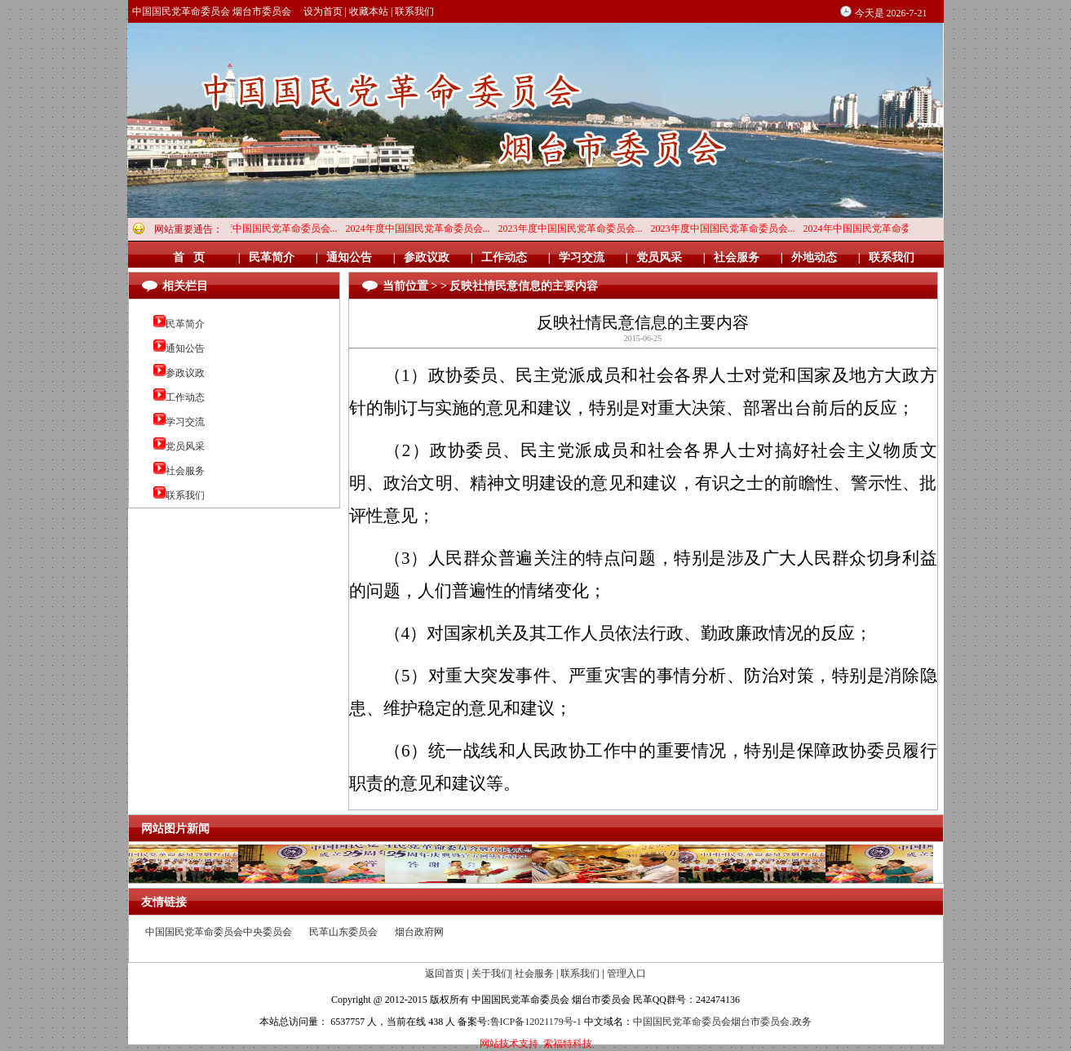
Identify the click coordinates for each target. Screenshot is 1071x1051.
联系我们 (414, 11)
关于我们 (491, 973)
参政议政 (185, 373)
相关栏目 (185, 286)
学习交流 (185, 422)
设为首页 (323, 11)
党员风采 (185, 446)
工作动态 (185, 397)
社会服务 (185, 471)
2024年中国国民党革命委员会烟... (879, 228)
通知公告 (185, 348)
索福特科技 (567, 1043)
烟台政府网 (419, 932)
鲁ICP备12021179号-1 (536, 1021)
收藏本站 (368, 11)
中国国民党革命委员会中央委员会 (218, 932)
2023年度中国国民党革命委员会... (574, 228)
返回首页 (444, 973)
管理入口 (626, 973)
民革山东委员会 (343, 932)
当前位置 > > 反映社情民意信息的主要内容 (490, 286)
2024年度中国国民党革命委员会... (269, 228)
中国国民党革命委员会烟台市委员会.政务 (722, 1021)
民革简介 (185, 324)
